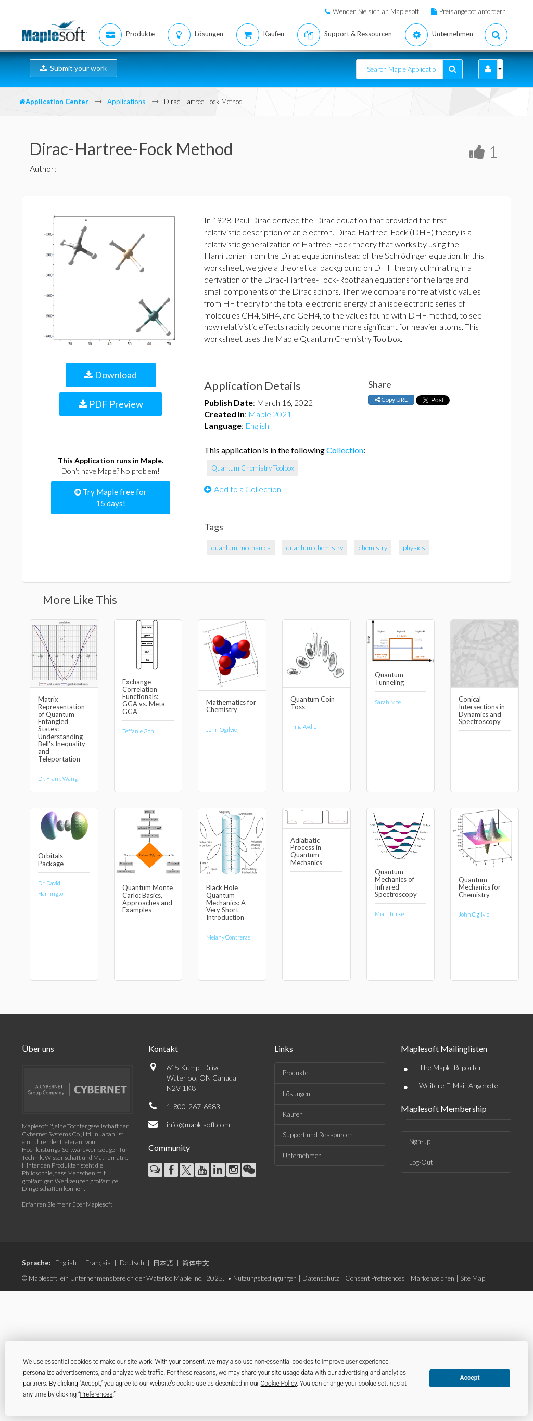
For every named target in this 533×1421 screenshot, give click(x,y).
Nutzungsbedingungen (265, 1278)
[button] (488, 69)
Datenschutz (320, 1278)
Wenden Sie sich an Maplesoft (376, 11)
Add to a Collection (242, 489)
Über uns (38, 1049)
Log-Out (421, 1162)
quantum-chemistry (314, 547)
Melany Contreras (228, 937)
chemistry (373, 547)
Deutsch (132, 1263)
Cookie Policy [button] (279, 1383)
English (257, 425)
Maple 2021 (269, 414)
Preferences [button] (96, 1394)
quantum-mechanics (241, 547)
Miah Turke (389, 913)
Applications (126, 101)
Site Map (472, 1278)
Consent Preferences (375, 1278)
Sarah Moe (388, 702)
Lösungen (296, 1093)
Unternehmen (302, 1155)
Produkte (295, 1073)
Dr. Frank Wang (58, 778)
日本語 (163, 1263)
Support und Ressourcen (318, 1135)
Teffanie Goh (138, 731)
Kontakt (163, 1049)
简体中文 (195, 1263)
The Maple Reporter (450, 1067)
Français (98, 1263)
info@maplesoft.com (198, 1124)
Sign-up (419, 1141)
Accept (470, 1377)
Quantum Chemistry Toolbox (252, 468)
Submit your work (73, 68)
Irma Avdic (303, 726)
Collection (344, 450)
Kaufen (293, 1114)
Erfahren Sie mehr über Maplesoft (67, 1204)
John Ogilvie (221, 729)
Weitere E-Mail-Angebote (458, 1085)
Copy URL (391, 399)
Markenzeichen (432, 1278)
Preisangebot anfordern (472, 11)
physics (414, 547)
